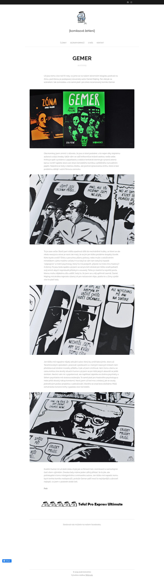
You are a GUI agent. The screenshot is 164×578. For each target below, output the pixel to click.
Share (6, 561)
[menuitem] (63, 43)
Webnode (89, 575)
